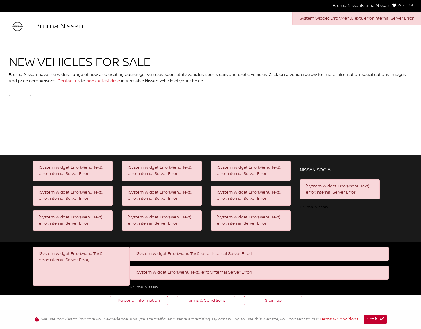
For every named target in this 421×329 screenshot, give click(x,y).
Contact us (69, 81)
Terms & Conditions (206, 300)
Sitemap (273, 300)
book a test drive (103, 81)
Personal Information (139, 300)
